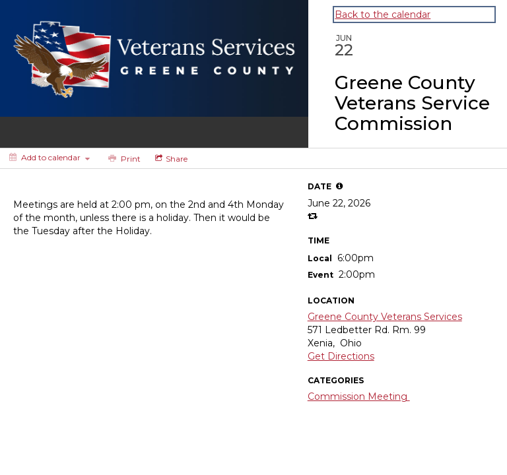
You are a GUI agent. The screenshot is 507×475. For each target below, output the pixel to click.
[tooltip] (339, 186)
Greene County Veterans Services (385, 317)
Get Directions (341, 356)
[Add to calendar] (49, 157)
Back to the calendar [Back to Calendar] (382, 14)
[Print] (123, 158)
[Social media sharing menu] (170, 158)
